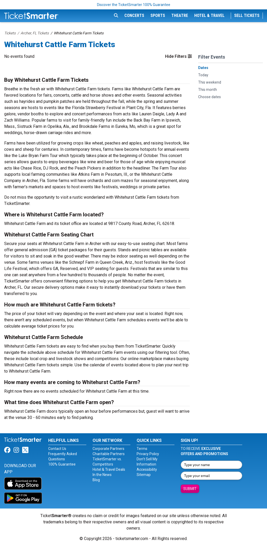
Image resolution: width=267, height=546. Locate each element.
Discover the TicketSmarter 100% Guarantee (133, 5)
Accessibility (147, 469)
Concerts (134, 15)
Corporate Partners (108, 449)
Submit (190, 489)
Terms (142, 449)
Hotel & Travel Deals (109, 469)
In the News (102, 475)
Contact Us (57, 449)
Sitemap (144, 475)
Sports (157, 15)
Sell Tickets (246, 15)
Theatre (179, 15)
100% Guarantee (62, 464)
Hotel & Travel (209, 15)
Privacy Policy (148, 454)
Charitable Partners (109, 454)
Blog (96, 480)
